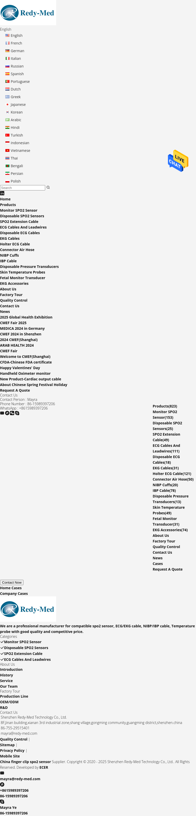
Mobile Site (10, 756)
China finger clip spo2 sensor (25, 761)
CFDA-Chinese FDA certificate (26, 362)
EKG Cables (10, 238)
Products (8, 204)
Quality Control (13, 300)
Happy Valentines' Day (20, 367)
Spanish (17, 73)
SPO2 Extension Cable (19, 221)
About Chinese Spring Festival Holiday (33, 384)
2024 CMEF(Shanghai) (19, 339)
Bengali (17, 165)
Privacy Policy (12, 750)
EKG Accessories (14, 283)
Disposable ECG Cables (20, 232)
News (5, 311)
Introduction (11, 669)
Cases (158, 563)
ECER (44, 767)
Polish (16, 181)
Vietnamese (20, 150)
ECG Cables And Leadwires (23, 227)
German (17, 50)
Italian (16, 58)
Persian (17, 173)
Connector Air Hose (17, 249)
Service (6, 680)
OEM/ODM (9, 701)
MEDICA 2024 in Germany (22, 328)
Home (5, 199)
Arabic (16, 119)
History (6, 675)
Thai (14, 158)
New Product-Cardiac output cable (30, 379)
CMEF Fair (8, 350)
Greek (16, 96)
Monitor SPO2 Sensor (19, 210)
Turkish (17, 135)
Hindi (15, 127)
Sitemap (7, 744)
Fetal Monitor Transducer (22, 277)
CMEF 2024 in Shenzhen (20, 334)
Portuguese (20, 81)
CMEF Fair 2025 (13, 322)
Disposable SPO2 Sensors (22, 215)
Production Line (14, 696)
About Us (8, 289)
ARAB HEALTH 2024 (17, 345)
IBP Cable (8, 260)
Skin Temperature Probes (22, 272)
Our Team (9, 686)
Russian (17, 66)
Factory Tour (11, 294)
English (16, 35)
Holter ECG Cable (15, 244)
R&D (4, 707)
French (16, 43)
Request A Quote (15, 390)
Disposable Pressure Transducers (29, 266)
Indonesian (20, 142)
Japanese (18, 104)
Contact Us (9, 305)
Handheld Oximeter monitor (25, 373)
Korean (17, 112)
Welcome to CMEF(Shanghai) (25, 356)
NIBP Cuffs (9, 255)
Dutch (16, 89)
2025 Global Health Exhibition (26, 317)
